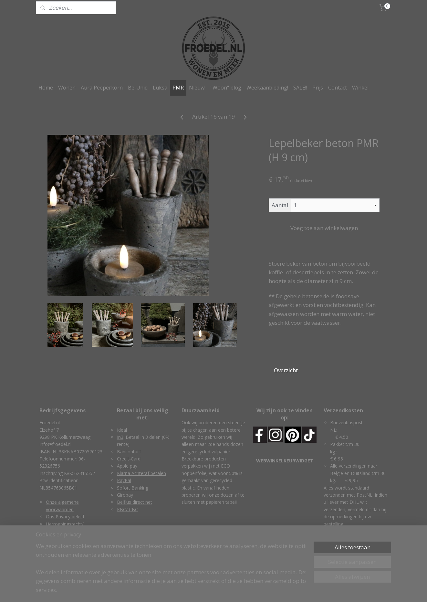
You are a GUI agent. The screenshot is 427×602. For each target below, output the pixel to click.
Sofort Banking (132, 488)
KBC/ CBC (127, 509)
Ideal (122, 430)
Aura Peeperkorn (102, 87)
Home (45, 87)
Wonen (67, 87)
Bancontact (129, 452)
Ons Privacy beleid (65, 516)
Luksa (160, 87)
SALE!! (300, 87)
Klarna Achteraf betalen (141, 473)
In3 (120, 437)
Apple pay (127, 466)
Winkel (360, 87)
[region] (171, 572)
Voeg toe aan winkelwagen (324, 228)
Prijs (317, 87)
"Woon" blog (226, 87)
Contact (337, 87)
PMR (178, 87)
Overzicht (286, 370)
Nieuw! (197, 87)
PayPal (124, 480)
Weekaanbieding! (267, 87)
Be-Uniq (138, 87)
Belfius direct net (134, 502)
